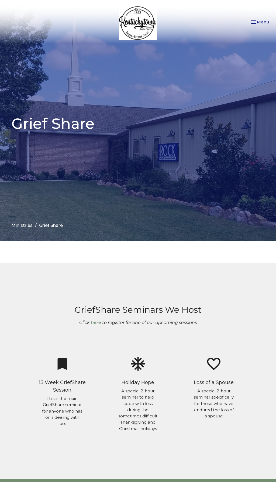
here (96, 322)
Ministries (22, 225)
